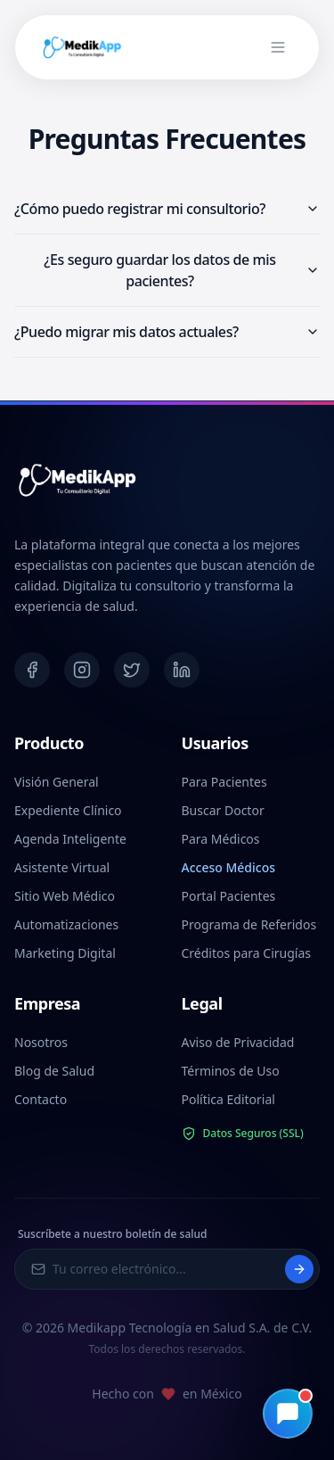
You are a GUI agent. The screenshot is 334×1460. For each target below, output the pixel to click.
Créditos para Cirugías (246, 952)
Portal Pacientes (229, 895)
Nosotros (41, 1042)
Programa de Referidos (249, 924)
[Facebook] (32, 670)
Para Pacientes (224, 781)
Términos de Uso (231, 1070)
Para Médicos (221, 838)
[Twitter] (132, 670)
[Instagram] (82, 670)
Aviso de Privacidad (238, 1042)
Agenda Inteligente (70, 838)
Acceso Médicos (229, 867)
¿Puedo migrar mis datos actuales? (167, 332)
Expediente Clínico (68, 810)
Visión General (56, 781)
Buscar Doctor (223, 810)
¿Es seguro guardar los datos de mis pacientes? (182, 270)
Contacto (40, 1099)
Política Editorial (228, 1099)
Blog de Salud (54, 1070)
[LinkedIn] (182, 670)
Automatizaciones (66, 924)
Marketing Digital (65, 952)
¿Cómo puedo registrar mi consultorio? (167, 209)
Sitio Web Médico (64, 895)
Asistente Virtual (62, 867)
